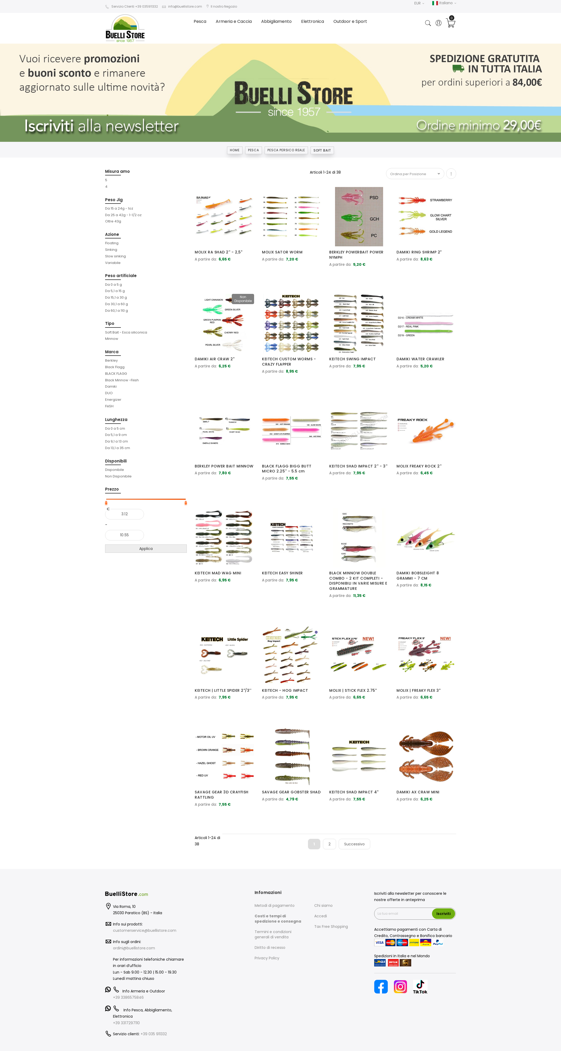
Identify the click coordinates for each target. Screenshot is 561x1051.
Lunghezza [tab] (116, 419)
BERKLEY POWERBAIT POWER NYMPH (356, 254)
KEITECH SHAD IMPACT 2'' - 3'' (358, 466)
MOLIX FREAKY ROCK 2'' (419, 466)
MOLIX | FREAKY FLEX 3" (418, 690)
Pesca (253, 150)
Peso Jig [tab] (114, 199)
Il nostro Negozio (221, 6)
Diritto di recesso (270, 947)
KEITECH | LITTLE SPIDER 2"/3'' (223, 690)
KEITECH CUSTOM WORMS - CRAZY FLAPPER (289, 361)
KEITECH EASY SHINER (282, 573)
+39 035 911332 (154, 1034)
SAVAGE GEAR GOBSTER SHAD (291, 792)
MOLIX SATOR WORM (282, 252)
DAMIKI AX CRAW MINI (418, 792)
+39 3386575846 (128, 997)
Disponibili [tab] (116, 461)
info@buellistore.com (182, 6)
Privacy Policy (267, 958)
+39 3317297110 (126, 1023)
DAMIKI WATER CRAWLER (420, 359)
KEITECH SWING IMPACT (352, 359)
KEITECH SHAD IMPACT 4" (353, 792)
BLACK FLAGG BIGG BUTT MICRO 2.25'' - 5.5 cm (287, 469)
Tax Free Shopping (331, 926)
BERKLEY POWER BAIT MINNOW (224, 466)
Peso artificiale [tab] (121, 275)
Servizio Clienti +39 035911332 (131, 6)
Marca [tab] (112, 352)
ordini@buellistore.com (134, 948)
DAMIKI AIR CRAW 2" (214, 359)
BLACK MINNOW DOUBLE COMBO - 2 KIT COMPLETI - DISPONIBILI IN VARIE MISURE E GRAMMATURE (358, 580)
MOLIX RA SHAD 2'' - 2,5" (218, 252)
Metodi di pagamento (275, 905)
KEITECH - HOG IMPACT (285, 690)
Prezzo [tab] (112, 489)
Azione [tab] (112, 234)
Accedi (320, 916)
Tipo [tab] (109, 323)
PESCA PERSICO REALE (286, 150)
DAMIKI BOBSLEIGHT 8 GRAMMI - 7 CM (418, 575)
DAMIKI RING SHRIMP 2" (419, 252)
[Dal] (124, 514)
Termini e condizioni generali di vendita (273, 934)
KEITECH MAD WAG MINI (218, 573)
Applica (146, 548)
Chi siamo (323, 905)
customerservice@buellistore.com (144, 930)
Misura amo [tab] (117, 171)
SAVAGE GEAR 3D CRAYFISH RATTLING (222, 794)
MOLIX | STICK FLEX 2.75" (353, 690)
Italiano (444, 3)
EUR (419, 3)
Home (234, 150)
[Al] (124, 535)
